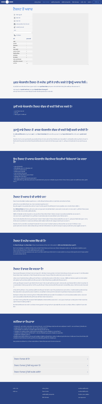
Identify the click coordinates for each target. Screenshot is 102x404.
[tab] (51, 359)
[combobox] (22, 33)
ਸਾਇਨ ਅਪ (97, 2)
